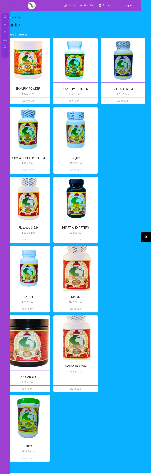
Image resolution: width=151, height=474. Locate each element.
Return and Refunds (56, 459)
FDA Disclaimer (50, 463)
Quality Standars (26, 463)
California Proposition (87, 459)
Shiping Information (117, 459)
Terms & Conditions (28, 459)
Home (19, 17)
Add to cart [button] (36, 98)
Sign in (139, 5)
